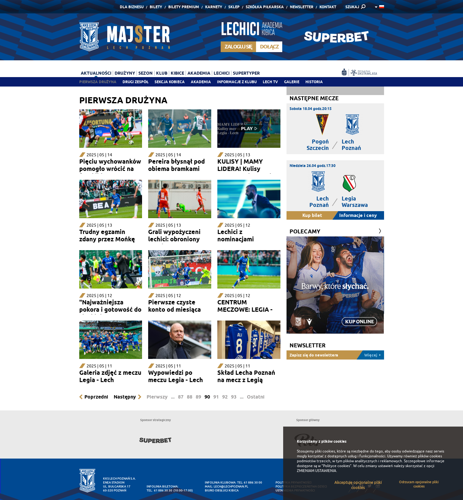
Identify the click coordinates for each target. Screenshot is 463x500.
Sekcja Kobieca (170, 82)
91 (216, 397)
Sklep (234, 7)
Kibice (177, 73)
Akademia (201, 82)
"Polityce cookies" (336, 465)
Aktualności (96, 73)
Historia (314, 82)
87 (180, 397)
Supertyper (246, 73)
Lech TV (270, 82)
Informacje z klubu (237, 82)
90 (207, 397)
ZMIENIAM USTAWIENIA (316, 470)
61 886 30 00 (253, 482)
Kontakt (327, 7)
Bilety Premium (183, 7)
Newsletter (301, 7)
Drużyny (125, 73)
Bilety (156, 7)
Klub (161, 73)
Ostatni (256, 397)
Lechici (222, 73)
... (173, 397)
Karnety (213, 7)
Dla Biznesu (132, 7)
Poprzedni (96, 397)
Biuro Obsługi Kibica (222, 490)
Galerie (291, 82)
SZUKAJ (352, 7)
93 (234, 397)
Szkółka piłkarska (265, 7)
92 (225, 397)
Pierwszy (157, 397)
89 (198, 397)
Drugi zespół (135, 82)
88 (189, 397)
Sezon (145, 73)
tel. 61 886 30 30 (159, 490)
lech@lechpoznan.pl (231, 486)
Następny (125, 397)
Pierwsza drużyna (97, 82)
